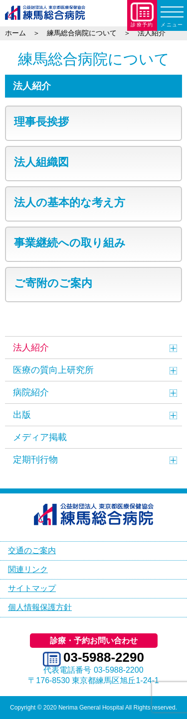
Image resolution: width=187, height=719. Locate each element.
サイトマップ (32, 588)
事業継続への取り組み (70, 243)
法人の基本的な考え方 (69, 202)
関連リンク (28, 569)
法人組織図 (41, 162)
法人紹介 (31, 348)
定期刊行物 (35, 460)
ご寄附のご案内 (53, 283)
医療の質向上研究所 (53, 370)
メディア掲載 (40, 437)
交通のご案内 (32, 550)
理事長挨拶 (41, 122)
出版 (22, 415)
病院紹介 (31, 392)
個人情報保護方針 (40, 607)
